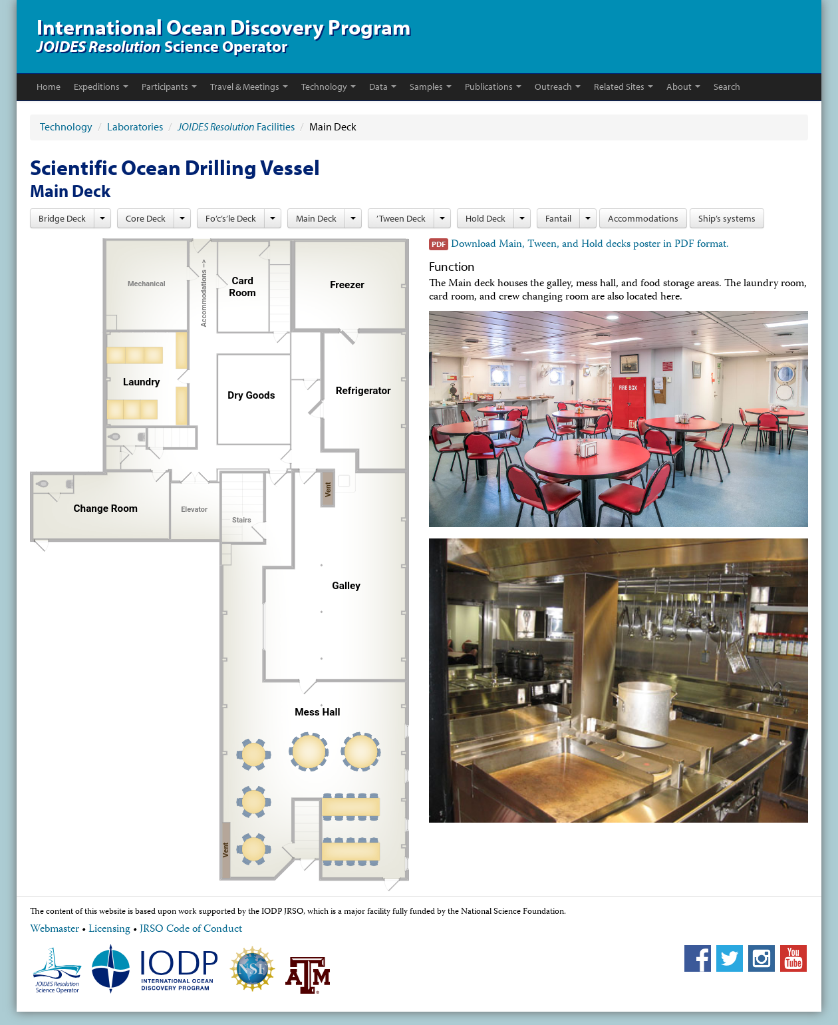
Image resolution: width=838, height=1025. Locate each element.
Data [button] (382, 87)
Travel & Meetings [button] (249, 87)
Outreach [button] (558, 87)
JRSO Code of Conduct (191, 929)
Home (49, 87)
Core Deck (146, 218)
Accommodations (643, 218)
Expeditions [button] (101, 87)
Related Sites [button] (623, 87)
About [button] (683, 87)
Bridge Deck (62, 218)
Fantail (558, 218)
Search (727, 87)
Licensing (109, 929)
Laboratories (135, 126)
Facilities (236, 126)
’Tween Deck (401, 218)
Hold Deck (485, 218)
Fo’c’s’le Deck (231, 218)
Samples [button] (431, 87)
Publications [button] (493, 87)
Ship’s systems (727, 218)
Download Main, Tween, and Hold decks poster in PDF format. (590, 245)
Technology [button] (328, 87)
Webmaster (54, 929)
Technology (67, 126)
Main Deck (316, 218)
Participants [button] (169, 87)
